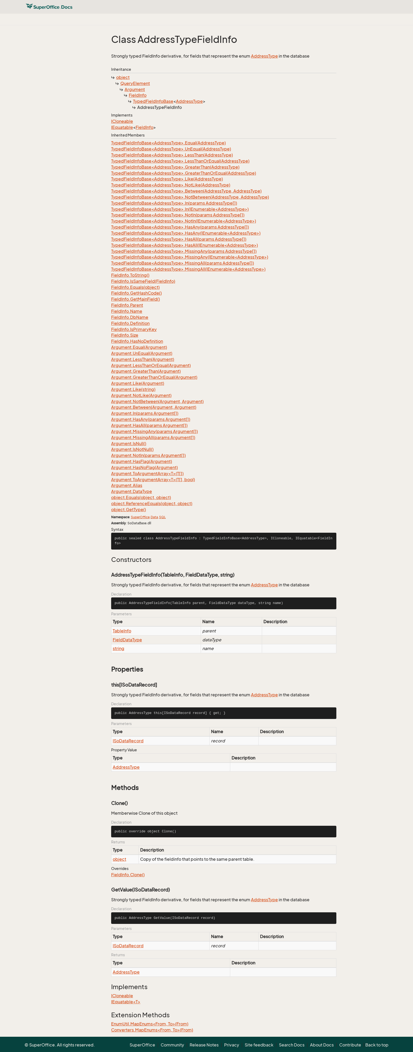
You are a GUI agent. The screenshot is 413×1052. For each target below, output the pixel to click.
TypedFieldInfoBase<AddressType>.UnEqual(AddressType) (171, 149)
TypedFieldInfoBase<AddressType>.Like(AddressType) (167, 179)
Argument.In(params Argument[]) (144, 413)
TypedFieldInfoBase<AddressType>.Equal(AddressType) (168, 142)
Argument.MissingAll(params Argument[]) (153, 437)
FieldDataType (127, 639)
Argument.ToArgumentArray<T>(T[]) (147, 473)
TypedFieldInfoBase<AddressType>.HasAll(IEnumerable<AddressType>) (184, 245)
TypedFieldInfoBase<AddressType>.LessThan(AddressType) (172, 155)
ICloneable (122, 121)
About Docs (322, 1045)
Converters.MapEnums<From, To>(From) (152, 1030)
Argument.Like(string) (133, 389)
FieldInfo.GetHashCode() (136, 293)
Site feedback (259, 1045)
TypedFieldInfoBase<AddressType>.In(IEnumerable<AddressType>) (180, 209)
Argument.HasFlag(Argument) (141, 461)
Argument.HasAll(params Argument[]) (149, 425)
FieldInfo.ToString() (130, 275)
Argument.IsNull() (128, 443)
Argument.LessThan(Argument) (142, 359)
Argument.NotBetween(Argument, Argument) (157, 401)
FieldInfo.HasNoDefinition (137, 341)
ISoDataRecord (128, 740)
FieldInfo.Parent (127, 305)
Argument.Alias (126, 485)
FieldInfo (137, 95)
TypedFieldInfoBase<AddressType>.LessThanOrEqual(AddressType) (180, 161)
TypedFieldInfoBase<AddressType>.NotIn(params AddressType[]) (177, 215)
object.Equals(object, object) (141, 497)
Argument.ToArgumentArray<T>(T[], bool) (153, 479)
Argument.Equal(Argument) (139, 347)
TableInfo (122, 630)
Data (154, 517)
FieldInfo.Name (126, 311)
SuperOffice (140, 517)
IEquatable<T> (125, 1001)
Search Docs (291, 1045)
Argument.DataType (131, 491)
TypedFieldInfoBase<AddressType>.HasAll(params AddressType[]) (178, 239)
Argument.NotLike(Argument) (141, 395)
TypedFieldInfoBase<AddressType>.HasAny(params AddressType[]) (180, 227)
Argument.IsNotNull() (132, 449)
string (118, 648)
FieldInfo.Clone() (128, 874)
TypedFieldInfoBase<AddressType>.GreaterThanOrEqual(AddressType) (183, 173)
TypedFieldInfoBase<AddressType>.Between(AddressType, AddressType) (186, 191)
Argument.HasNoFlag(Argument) (144, 467)
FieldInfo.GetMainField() (135, 299)
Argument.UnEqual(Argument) (141, 353)
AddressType (264, 56)
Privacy (231, 1045)
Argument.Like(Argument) (137, 383)
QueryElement (135, 83)
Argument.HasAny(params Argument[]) (150, 419)
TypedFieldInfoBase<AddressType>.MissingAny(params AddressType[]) (184, 251)
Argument (135, 89)
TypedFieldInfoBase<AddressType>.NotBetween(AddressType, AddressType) (190, 197)
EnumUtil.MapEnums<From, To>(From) (149, 1023)
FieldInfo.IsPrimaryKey (134, 329)
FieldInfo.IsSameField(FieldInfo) (143, 281)
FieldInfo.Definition (130, 323)
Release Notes (204, 1045)
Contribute (350, 1045)
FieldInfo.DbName (129, 317)
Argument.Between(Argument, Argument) (153, 407)
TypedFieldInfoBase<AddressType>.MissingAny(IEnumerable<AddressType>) (189, 257)
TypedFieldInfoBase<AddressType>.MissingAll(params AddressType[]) (182, 263)
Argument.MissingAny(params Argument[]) (154, 431)
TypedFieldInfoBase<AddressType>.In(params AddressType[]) (174, 203)
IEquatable (122, 127)
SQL (162, 517)
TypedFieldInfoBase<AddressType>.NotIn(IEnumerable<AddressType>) (183, 221)
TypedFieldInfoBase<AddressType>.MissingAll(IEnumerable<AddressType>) (188, 269)
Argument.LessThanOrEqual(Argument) (151, 365)
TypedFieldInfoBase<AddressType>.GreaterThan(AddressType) (175, 167)
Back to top (377, 1045)
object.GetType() (128, 509)
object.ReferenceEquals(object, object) (151, 503)
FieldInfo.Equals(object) (135, 287)
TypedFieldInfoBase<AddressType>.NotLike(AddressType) (170, 185)
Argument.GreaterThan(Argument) (146, 371)
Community (172, 1045)
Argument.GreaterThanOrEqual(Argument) (154, 377)
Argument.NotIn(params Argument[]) (148, 455)
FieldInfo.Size (124, 335)
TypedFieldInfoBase (153, 101)
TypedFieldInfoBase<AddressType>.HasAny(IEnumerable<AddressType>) (185, 233)
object (123, 77)
